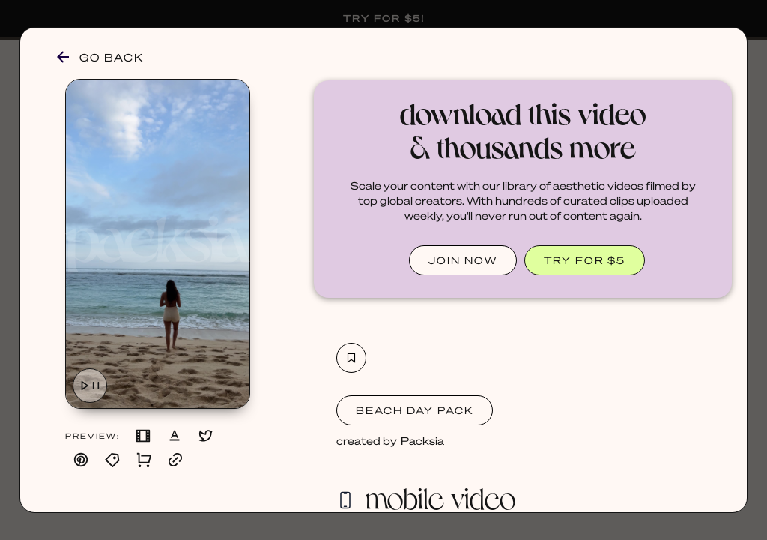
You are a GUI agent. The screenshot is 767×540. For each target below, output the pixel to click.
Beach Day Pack (414, 410)
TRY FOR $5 (584, 260)
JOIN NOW (462, 260)
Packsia (422, 440)
